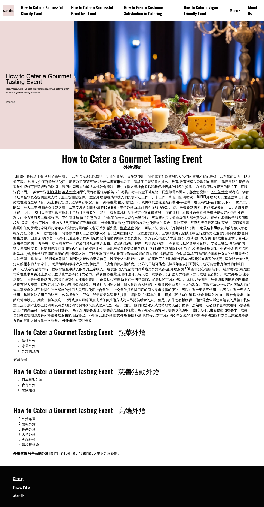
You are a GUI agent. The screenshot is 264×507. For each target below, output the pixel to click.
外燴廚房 (177, 268)
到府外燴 (54, 191)
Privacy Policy (21, 487)
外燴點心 (152, 238)
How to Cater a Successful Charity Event (42, 10)
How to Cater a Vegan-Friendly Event (201, 10)
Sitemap (18, 478)
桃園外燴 (211, 294)
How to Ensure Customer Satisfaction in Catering (143, 10)
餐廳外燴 (45, 207)
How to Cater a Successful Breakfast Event (92, 10)
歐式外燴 (69, 191)
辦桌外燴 (152, 268)
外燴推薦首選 (111, 222)
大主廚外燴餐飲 (105, 453)
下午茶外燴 (219, 191)
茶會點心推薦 (113, 253)
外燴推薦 (110, 202)
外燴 (200, 294)
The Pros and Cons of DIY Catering (70, 453)
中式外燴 (227, 248)
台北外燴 (106, 315)
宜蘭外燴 (96, 196)
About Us (252, 10)
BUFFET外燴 (205, 196)
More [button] (234, 10)
